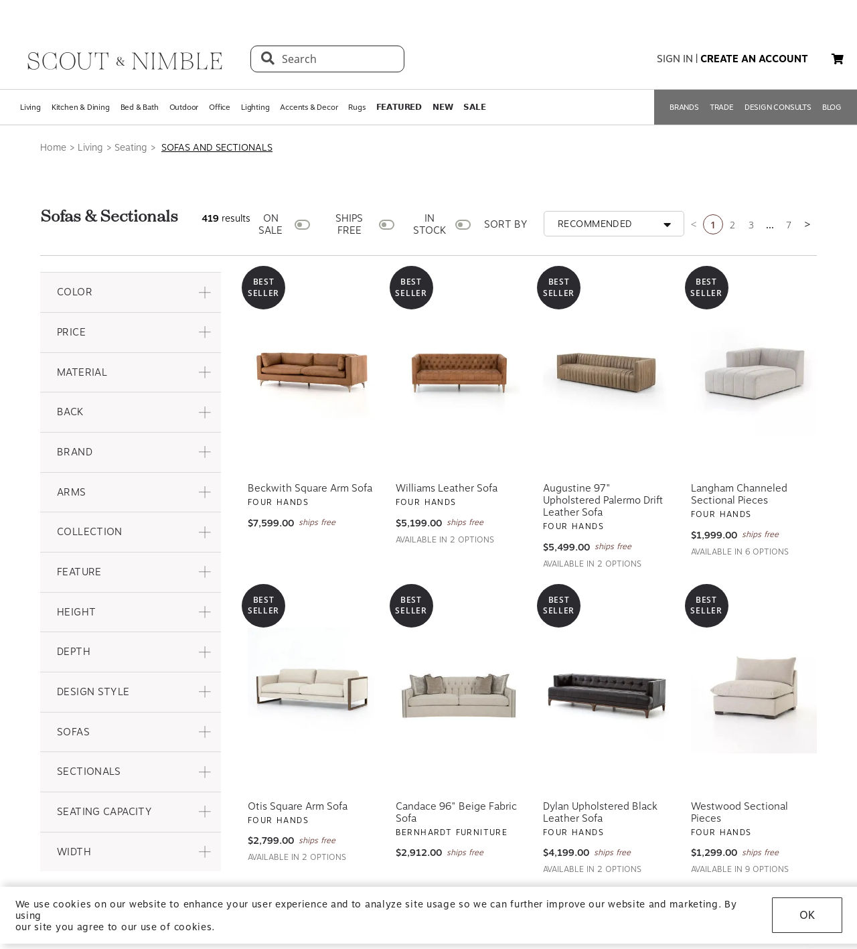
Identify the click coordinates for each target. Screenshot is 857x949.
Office (219, 107)
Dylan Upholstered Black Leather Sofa (600, 812)
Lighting (255, 107)
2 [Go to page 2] (732, 224)
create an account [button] (754, 59)
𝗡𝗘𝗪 (443, 107)
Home (53, 147)
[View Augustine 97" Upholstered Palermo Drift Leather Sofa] (606, 372)
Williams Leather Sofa (446, 488)
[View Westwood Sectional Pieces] (754, 690)
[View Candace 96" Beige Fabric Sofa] (459, 690)
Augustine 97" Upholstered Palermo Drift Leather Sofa (603, 500)
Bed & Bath (140, 107)
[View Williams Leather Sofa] (459, 372)
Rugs (356, 107)
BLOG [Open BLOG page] (832, 107)
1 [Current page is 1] (713, 224)
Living (30, 107)
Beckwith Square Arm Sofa (310, 488)
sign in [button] (675, 59)
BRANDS (684, 107)
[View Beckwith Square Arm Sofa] (311, 372)
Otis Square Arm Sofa (297, 806)
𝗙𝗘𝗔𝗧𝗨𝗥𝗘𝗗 (399, 107)
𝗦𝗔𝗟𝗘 (474, 107)
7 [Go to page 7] (788, 224)
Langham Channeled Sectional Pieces (739, 494)
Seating (130, 147)
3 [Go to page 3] (751, 224)
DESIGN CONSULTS (778, 107)
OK (807, 915)
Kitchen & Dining (81, 107)
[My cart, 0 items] (837, 59)
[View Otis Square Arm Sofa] (311, 690)
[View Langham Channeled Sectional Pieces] (754, 372)
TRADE (722, 107)
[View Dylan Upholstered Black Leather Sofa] (606, 690)
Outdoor (184, 107)
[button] (130, 292)
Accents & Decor (308, 107)
